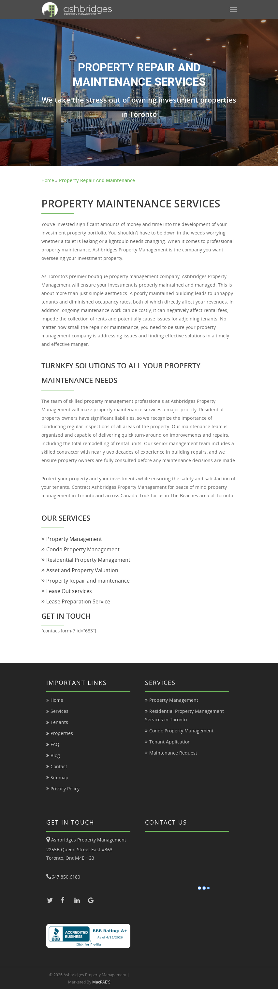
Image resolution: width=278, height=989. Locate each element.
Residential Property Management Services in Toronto (184, 715)
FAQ (55, 744)
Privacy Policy (65, 788)
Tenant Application (170, 742)
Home (47, 180)
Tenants (59, 722)
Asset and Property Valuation (82, 570)
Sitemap (59, 777)
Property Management (74, 539)
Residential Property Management (88, 559)
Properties (62, 733)
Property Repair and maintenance (88, 580)
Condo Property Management (83, 549)
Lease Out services (69, 591)
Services (59, 711)
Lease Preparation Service (78, 601)
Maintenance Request (173, 753)
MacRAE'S (101, 982)
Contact (59, 766)
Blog (55, 755)
